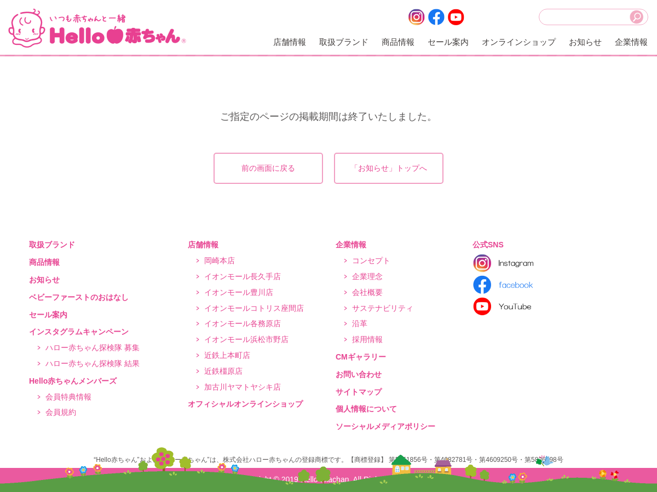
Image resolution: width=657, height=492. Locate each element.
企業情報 (631, 42)
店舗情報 (289, 42)
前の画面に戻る (268, 168)
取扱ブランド (343, 42)
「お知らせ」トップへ (388, 168)
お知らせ (585, 42)
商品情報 (398, 42)
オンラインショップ (519, 42)
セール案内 (448, 42)
